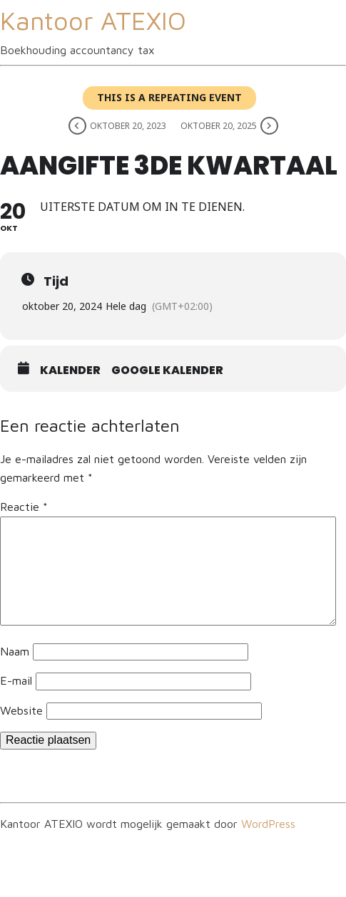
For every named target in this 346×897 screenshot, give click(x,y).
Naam (14, 651)
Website (21, 710)
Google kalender (167, 370)
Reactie (24, 506)
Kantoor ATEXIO (93, 20)
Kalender (70, 370)
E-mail (16, 680)
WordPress (268, 823)
